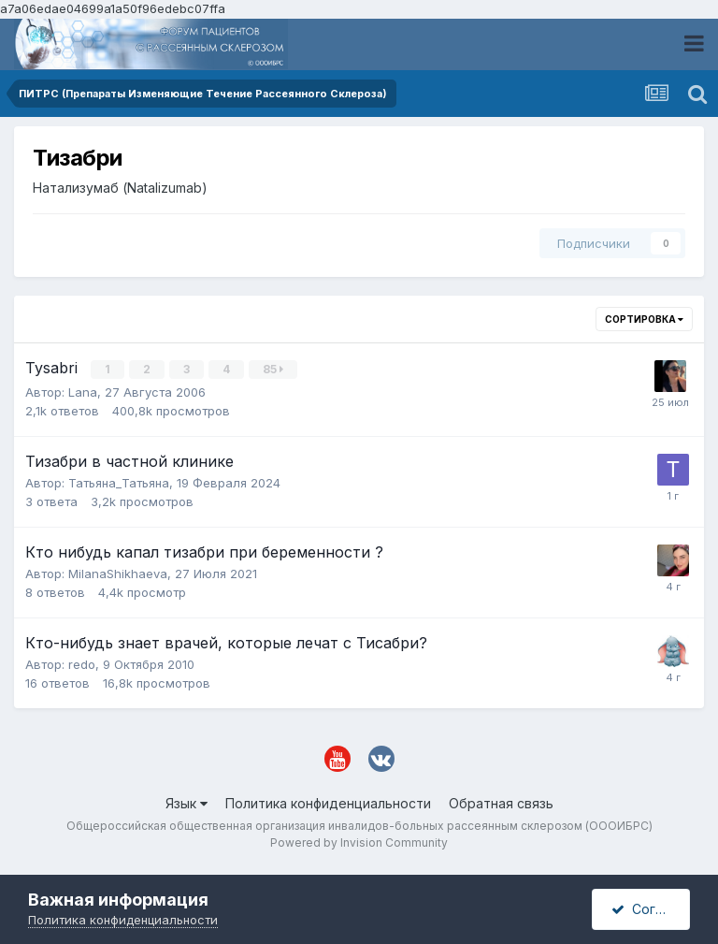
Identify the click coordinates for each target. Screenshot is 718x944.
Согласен (650, 909)
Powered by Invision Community (359, 842)
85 (274, 369)
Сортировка (644, 319)
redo (81, 663)
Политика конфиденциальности (328, 802)
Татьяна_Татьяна (118, 481)
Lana (82, 391)
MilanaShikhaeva (117, 572)
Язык (186, 802)
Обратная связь (501, 802)
